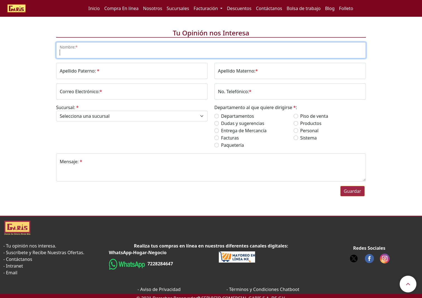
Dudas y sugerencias (242, 123)
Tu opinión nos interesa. (31, 246)
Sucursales (178, 8)
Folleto (346, 8)
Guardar (352, 191)
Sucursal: (67, 107)
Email (11, 273)
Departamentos (237, 116)
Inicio (94, 8)
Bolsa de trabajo (304, 8)
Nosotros (152, 8)
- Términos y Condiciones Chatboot (262, 289)
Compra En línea (121, 8)
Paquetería (232, 145)
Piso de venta (314, 116)
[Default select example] (132, 116)
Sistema (308, 138)
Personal (309, 131)
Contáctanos (269, 8)
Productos (311, 123)
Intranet (14, 266)
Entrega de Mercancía (244, 131)
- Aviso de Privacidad (159, 289)
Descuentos (239, 8)
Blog (330, 8)
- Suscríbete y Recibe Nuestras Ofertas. (43, 252)
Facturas (230, 138)
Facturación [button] (206, 8)
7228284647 (159, 264)
